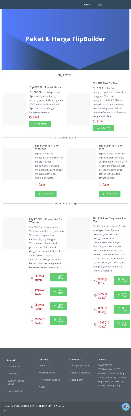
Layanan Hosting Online (16, 382)
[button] (100, 5)
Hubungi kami (76, 380)
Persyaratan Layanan (49, 380)
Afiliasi (42, 387)
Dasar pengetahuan (80, 365)
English (87, 4)
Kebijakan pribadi (47, 372)
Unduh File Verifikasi (80, 372)
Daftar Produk (15, 366)
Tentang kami (45, 365)
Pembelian (13, 373)
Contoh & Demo (15, 391)
